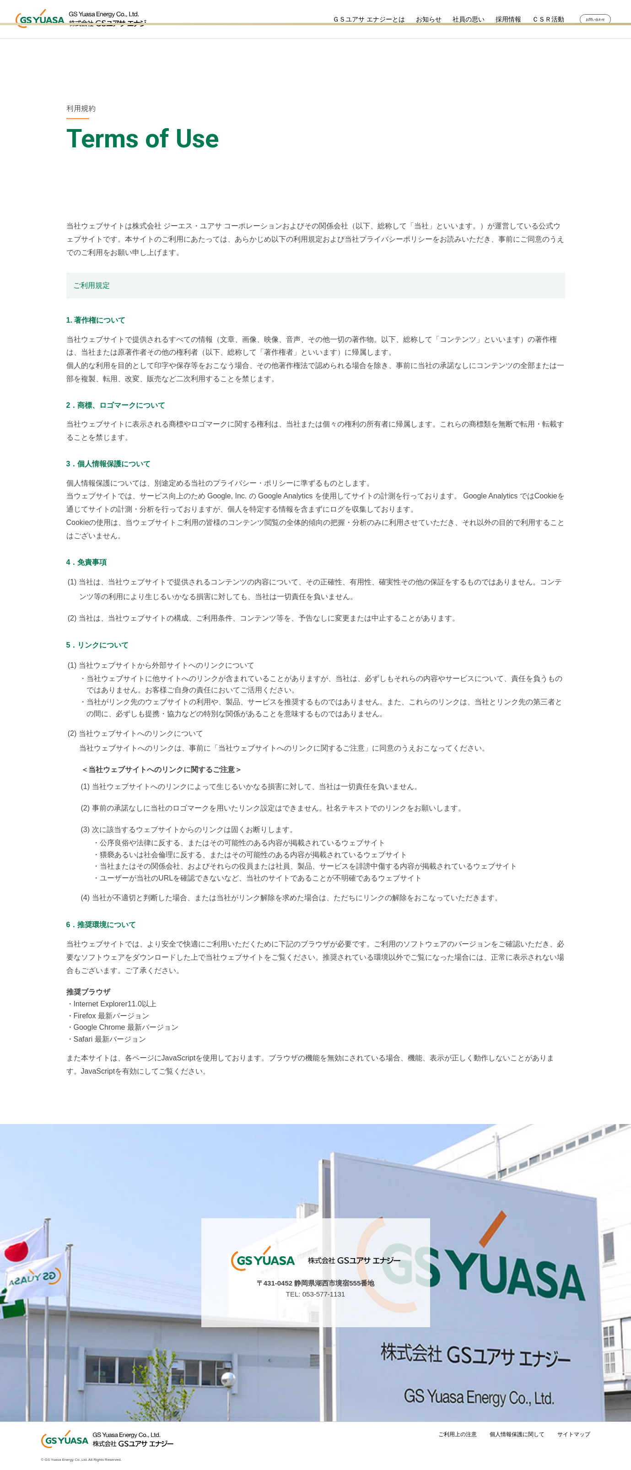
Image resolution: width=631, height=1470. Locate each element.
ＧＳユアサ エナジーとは (352, 19)
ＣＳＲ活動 (532, 19)
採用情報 (492, 19)
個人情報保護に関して (517, 1434)
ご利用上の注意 (457, 1434)
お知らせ (412, 19)
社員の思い (452, 19)
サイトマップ (573, 1434)
